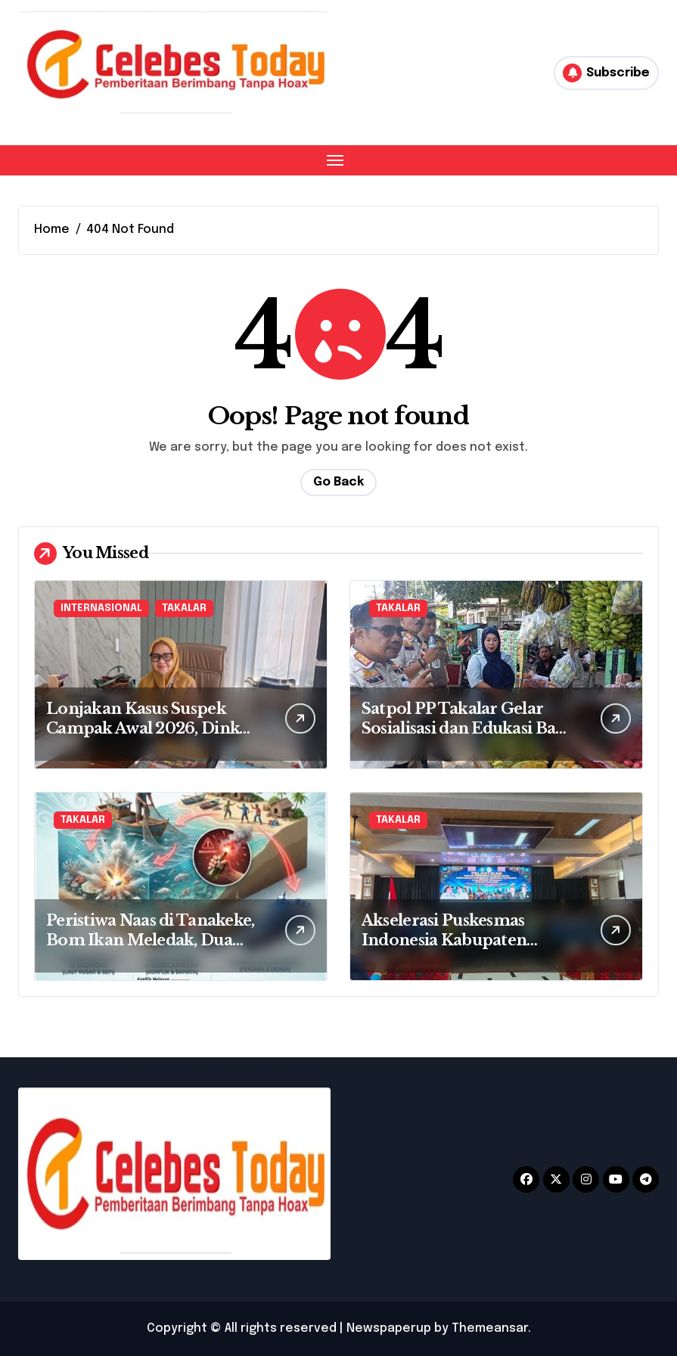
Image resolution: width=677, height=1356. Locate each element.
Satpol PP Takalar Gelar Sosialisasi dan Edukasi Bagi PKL (466, 728)
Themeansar (490, 1328)
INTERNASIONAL (101, 608)
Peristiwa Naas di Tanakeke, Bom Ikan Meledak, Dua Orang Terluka (150, 940)
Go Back (338, 482)
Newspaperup (388, 1328)
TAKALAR (184, 608)
